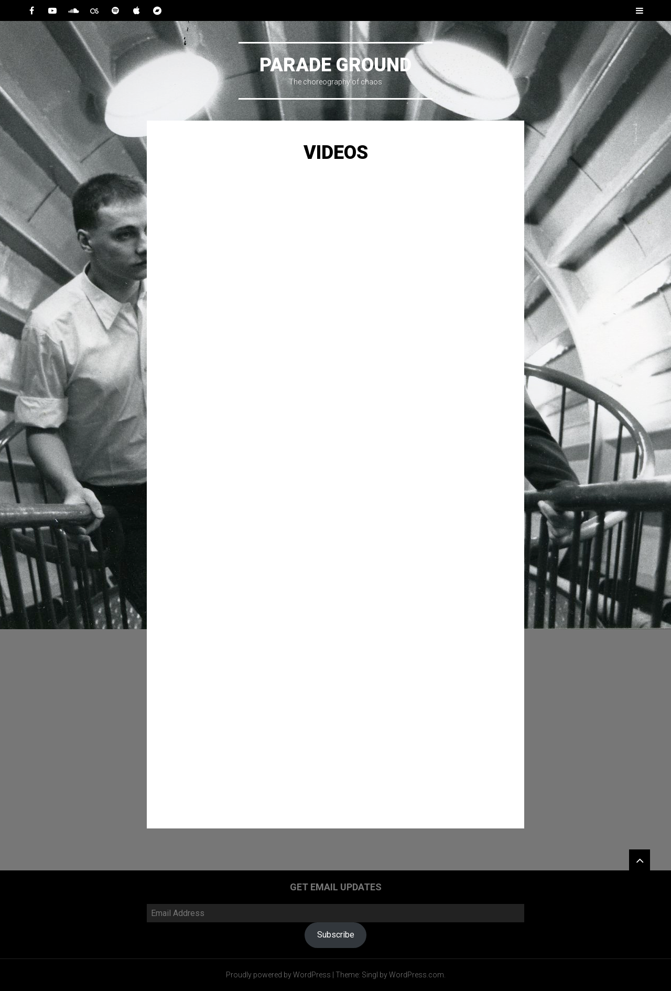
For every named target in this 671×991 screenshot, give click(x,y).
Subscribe (335, 935)
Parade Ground (335, 65)
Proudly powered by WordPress (278, 975)
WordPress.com (416, 975)
